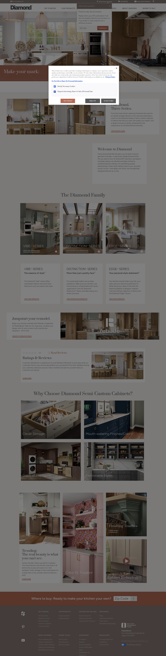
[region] (83, 85)
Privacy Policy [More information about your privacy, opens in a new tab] (110, 77)
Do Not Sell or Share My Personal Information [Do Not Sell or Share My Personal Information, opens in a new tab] (67, 81)
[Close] (116, 68)
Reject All (93, 101)
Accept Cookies (108, 101)
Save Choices (68, 101)
